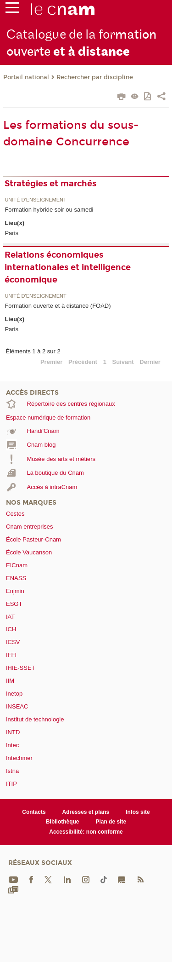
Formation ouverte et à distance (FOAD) (58, 305)
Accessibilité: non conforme (86, 832)
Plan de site (110, 821)
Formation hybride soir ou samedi (49, 209)
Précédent (82, 361)
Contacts (33, 812)
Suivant (123, 361)
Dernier (150, 361)
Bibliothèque (62, 821)
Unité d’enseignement (35, 200)
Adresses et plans (86, 812)
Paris (11, 233)
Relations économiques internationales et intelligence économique (68, 267)
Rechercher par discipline (94, 77)
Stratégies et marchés (50, 184)
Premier (51, 361)
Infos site (138, 812)
